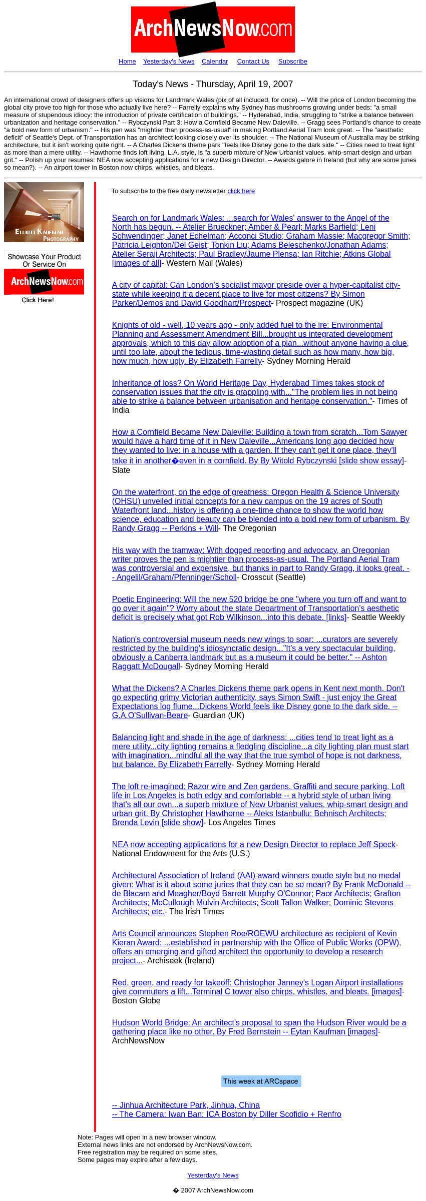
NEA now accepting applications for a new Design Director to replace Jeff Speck (253, 844)
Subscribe (292, 61)
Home (127, 61)
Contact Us (253, 61)
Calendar (215, 61)
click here (241, 191)
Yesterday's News (168, 61)
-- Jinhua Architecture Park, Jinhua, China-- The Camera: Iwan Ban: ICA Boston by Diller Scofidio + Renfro (226, 1109)
